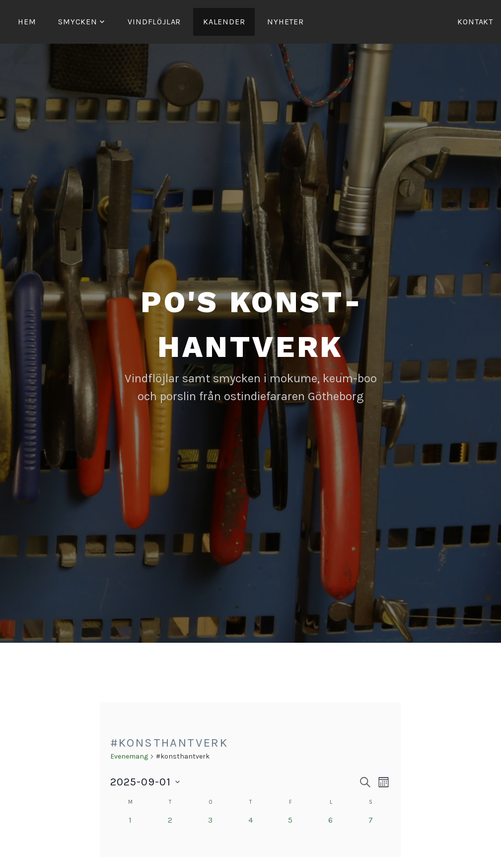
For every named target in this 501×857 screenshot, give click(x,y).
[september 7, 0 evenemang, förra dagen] (371, 834)
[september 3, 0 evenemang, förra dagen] (210, 834)
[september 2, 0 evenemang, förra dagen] (170, 834)
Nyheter (285, 21)
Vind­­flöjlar (154, 21)
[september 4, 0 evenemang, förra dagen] (250, 834)
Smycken (77, 21)
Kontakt (475, 21)
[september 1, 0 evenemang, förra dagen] (130, 834)
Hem (27, 21)
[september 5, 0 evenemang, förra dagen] (291, 834)
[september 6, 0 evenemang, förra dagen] (331, 834)
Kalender (224, 21)
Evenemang (129, 756)
